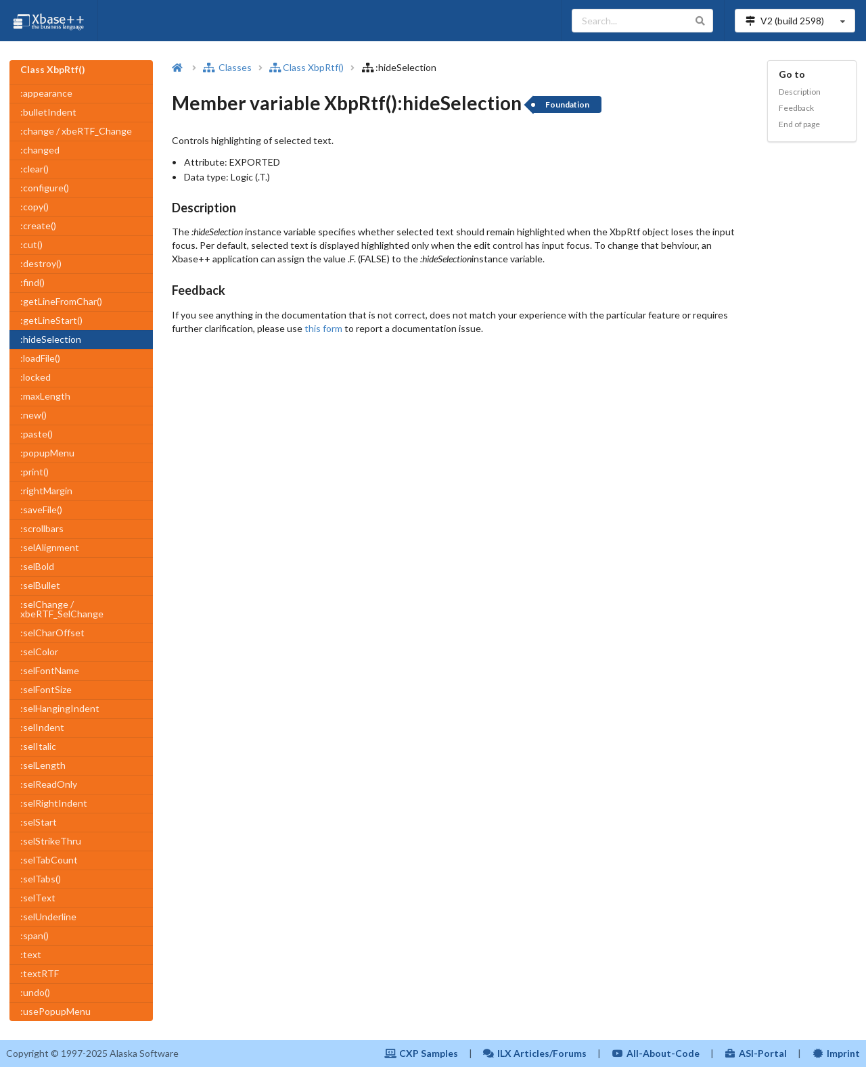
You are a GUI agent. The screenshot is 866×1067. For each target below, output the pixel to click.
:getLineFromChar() (61, 301)
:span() (34, 935)
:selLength (43, 765)
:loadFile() (40, 358)
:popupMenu (47, 452)
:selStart (38, 822)
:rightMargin (46, 490)
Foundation (567, 104)
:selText (37, 897)
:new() (33, 415)
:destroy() (41, 263)
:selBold (37, 566)
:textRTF (39, 973)
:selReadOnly (48, 784)
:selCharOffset (52, 632)
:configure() (44, 187)
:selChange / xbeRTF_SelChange (62, 608)
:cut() (31, 244)
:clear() (34, 168)
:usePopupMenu (55, 1011)
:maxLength (45, 396)
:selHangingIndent (59, 708)
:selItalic (38, 746)
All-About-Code (656, 1053)
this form (323, 328)
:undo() (35, 992)
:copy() (34, 206)
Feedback (796, 108)
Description (800, 92)
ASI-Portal (756, 1053)
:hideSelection (50, 339)
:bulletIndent (48, 112)
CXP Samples (421, 1053)
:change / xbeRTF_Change (76, 131)
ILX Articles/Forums (535, 1053)
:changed (40, 150)
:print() (34, 471)
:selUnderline (48, 916)
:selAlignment (49, 547)
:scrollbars (42, 528)
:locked (35, 377)
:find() (32, 282)
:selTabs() (40, 878)
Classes (227, 67)
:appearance (46, 93)
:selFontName (49, 670)
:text (30, 954)
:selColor (39, 651)
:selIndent (42, 727)
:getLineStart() (51, 320)
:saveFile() (41, 509)
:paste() (36, 434)
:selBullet (40, 585)
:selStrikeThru (50, 841)
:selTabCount (49, 860)
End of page (799, 124)
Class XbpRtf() (306, 67)
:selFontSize (46, 689)
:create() (38, 225)
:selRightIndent (53, 803)
